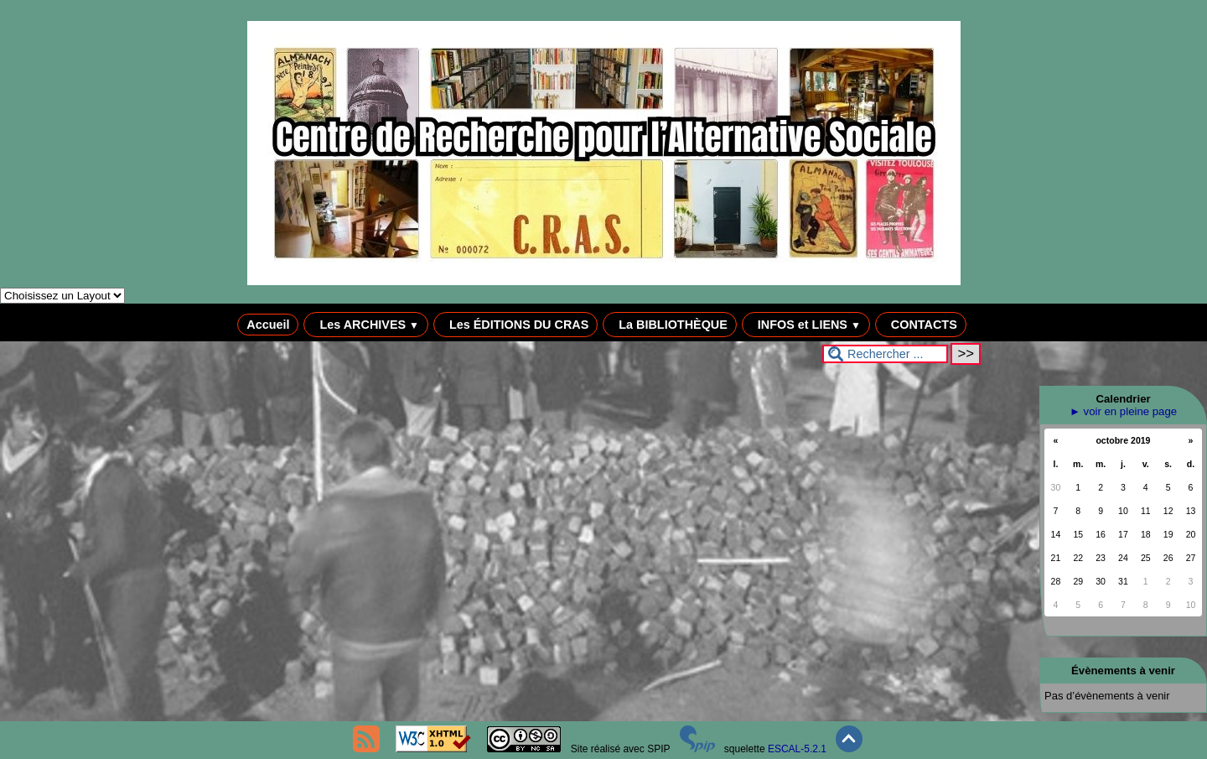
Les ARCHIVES (366, 324)
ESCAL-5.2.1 (797, 749)
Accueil (267, 324)
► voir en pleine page (1123, 411)
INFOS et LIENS (806, 324)
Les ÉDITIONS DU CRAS (515, 324)
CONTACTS (920, 324)
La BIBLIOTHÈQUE (670, 324)
